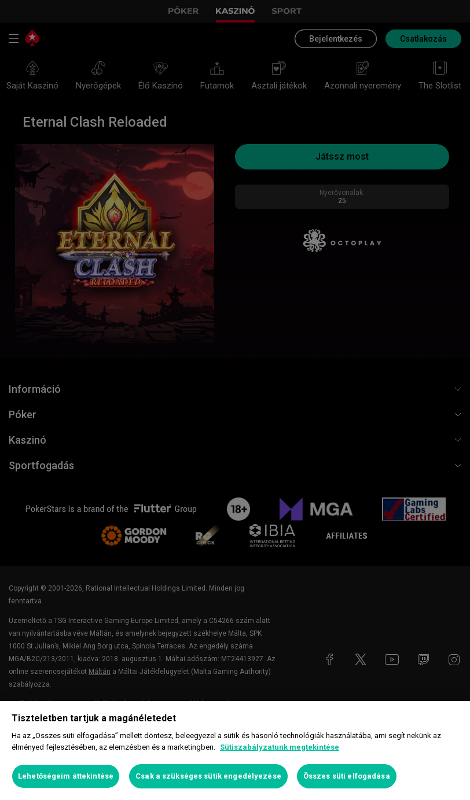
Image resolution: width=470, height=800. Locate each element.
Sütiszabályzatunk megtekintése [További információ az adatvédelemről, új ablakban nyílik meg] (279, 747)
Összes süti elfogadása (346, 776)
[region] (235, 750)
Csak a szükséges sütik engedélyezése (208, 776)
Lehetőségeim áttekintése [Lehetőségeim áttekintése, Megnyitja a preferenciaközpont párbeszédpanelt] (65, 776)
